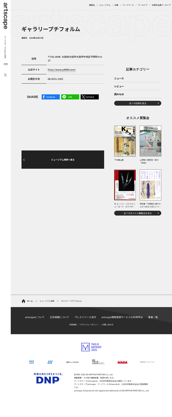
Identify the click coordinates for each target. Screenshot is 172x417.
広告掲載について (59, 317)
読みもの (119, 94)
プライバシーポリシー (89, 324)
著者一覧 (153, 317)
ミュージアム (104, 5)
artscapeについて (34, 317)
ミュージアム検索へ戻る (63, 159)
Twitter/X (89, 97)
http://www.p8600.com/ (62, 69)
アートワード (128, 5)
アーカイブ (142, 5)
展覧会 (92, 5)
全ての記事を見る (137, 103)
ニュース (119, 78)
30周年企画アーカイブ (161, 5)
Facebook (50, 97)
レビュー (119, 86)
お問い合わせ (107, 324)
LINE (70, 97)
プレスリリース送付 (85, 317)
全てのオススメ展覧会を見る (138, 213)
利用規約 (73, 324)
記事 (116, 5)
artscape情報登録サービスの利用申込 (122, 317)
